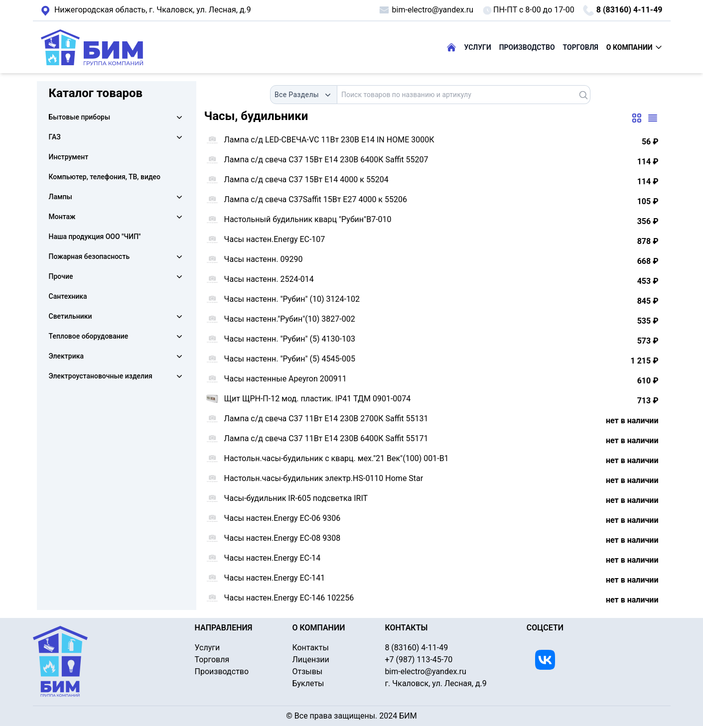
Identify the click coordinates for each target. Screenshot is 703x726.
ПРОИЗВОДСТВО (527, 47)
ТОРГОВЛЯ (580, 47)
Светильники (70, 316)
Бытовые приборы (80, 117)
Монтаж (62, 217)
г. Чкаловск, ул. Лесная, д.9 (146, 10)
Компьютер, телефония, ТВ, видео (105, 177)
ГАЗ (55, 137)
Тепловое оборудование (89, 336)
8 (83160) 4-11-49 (622, 10)
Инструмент (69, 157)
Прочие (61, 276)
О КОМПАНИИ (634, 47)
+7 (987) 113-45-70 (418, 659)
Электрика (66, 356)
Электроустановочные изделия (100, 376)
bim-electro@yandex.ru (425, 10)
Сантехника (68, 296)
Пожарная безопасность (89, 256)
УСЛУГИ (477, 47)
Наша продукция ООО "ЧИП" (95, 237)
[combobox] (303, 94)
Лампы (60, 197)
